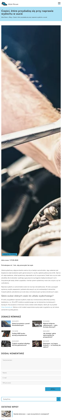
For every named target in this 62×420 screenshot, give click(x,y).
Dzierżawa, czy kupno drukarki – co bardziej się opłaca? (52, 345)
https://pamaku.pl (6, 307)
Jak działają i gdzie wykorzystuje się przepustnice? (49, 335)
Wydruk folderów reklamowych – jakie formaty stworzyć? (50, 325)
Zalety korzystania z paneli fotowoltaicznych (21, 324)
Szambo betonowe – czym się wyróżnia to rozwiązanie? (31, 414)
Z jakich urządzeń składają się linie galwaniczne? (21, 344)
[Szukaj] (59, 399)
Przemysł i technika (9, 254)
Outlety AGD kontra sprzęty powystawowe (19, 334)
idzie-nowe (5, 260)
